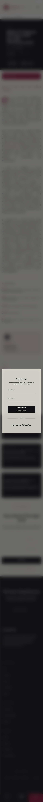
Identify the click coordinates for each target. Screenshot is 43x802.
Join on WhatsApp (21, 425)
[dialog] (21, 401)
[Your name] (21, 390)
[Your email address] (21, 399)
